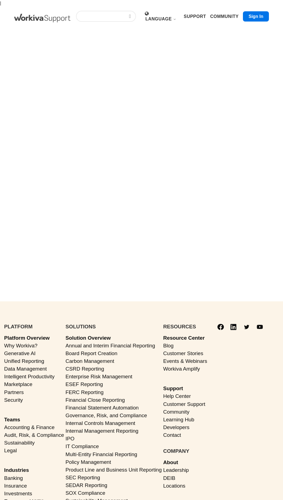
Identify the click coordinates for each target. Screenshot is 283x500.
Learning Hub (178, 419)
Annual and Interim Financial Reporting (110, 346)
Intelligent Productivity (29, 376)
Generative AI (20, 353)
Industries (16, 470)
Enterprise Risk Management (98, 376)
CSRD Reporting (84, 369)
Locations (174, 486)
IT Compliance (82, 446)
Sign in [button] (255, 16)
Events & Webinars (185, 361)
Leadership (176, 470)
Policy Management (88, 462)
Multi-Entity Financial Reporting (101, 454)
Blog (168, 346)
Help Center (177, 396)
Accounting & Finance (29, 427)
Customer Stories (183, 353)
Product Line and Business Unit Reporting (113, 470)
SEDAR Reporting (86, 485)
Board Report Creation (91, 353)
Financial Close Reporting (95, 400)
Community (176, 412)
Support (173, 388)
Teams (12, 419)
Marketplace (18, 384)
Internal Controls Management (100, 423)
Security (13, 400)
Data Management (25, 369)
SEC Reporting (82, 477)
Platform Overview (27, 338)
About (170, 462)
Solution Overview (88, 338)
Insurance (15, 486)
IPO (69, 439)
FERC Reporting (84, 392)
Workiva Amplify (181, 369)
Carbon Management (89, 361)
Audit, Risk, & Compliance (34, 435)
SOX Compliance (85, 493)
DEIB (169, 478)
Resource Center (184, 338)
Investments (18, 493)
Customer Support (184, 404)
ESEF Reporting (84, 384)
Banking (13, 478)
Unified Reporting (24, 361)
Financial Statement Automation (102, 408)
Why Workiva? (21, 346)
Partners (14, 392)
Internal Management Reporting (101, 431)
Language (160, 19)
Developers (176, 427)
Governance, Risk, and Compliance (106, 415)
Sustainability (19, 443)
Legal (10, 450)
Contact (172, 435)
